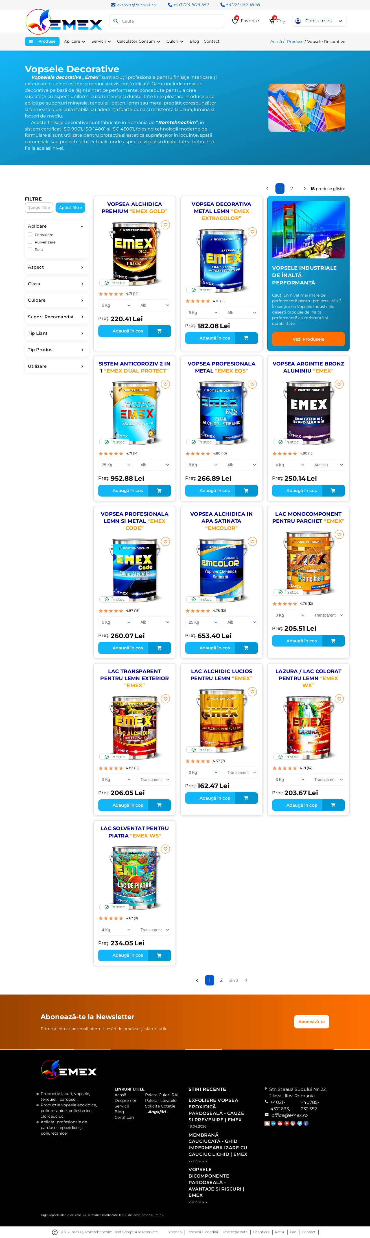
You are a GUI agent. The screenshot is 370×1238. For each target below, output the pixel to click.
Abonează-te (312, 1022)
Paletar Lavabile (160, 1100)
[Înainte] (305, 188)
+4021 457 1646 (240, 4)
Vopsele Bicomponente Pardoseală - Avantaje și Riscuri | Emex (216, 1182)
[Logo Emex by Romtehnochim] (69, 1078)
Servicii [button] (102, 41)
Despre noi (125, 1100)
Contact (309, 1232)
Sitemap (175, 1232)
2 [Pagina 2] (291, 188)
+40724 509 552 (188, 4)
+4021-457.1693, (280, 1105)
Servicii (122, 1106)
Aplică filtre (70, 208)
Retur (279, 1232)
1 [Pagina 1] (280, 188)
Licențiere (261, 1232)
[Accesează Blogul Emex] (267, 1124)
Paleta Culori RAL (162, 1095)
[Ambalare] (115, 305)
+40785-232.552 (310, 1105)
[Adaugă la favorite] (165, 225)
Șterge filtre (39, 207)
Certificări (124, 1117)
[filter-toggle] (82, 226)
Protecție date (235, 1232)
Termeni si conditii (202, 1232)
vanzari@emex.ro (133, 4)
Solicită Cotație (160, 1106)
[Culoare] (154, 305)
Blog (119, 1111)
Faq (293, 1232)
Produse (295, 41)
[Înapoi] (267, 188)
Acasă (276, 41)
